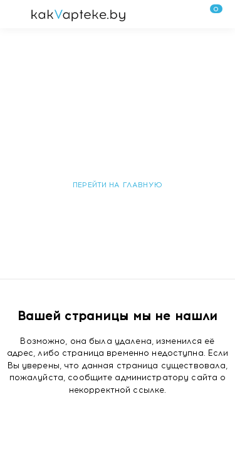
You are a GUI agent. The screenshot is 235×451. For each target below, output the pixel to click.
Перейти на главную (117, 185)
